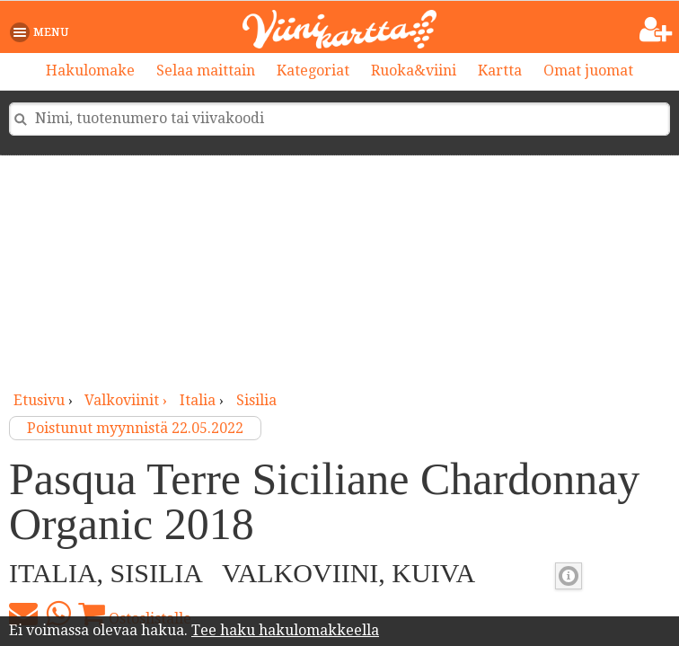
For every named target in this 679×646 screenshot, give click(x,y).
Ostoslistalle (134, 613)
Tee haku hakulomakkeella (285, 630)
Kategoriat (313, 70)
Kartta (500, 70)
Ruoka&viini (413, 70)
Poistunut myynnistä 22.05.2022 (135, 428)
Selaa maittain (205, 70)
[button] (42, 32)
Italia (198, 400)
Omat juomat (588, 70)
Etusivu (39, 400)
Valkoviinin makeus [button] (568, 575)
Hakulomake (90, 70)
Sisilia (256, 400)
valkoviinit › (127, 400)
